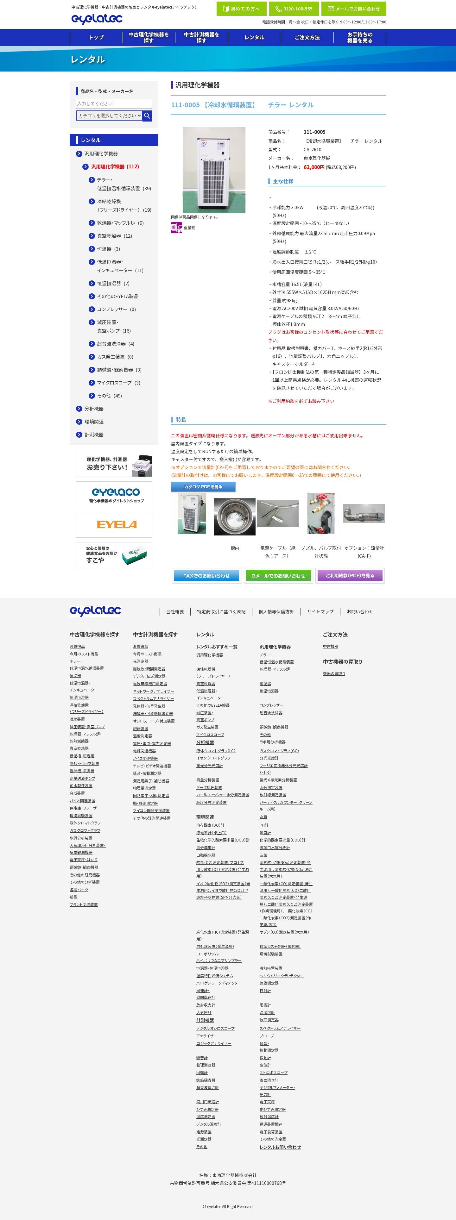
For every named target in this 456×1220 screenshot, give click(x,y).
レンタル (254, 37)
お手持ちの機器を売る (360, 37)
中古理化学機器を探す (149, 37)
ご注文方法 (307, 37)
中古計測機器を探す (201, 37)
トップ (96, 37)
